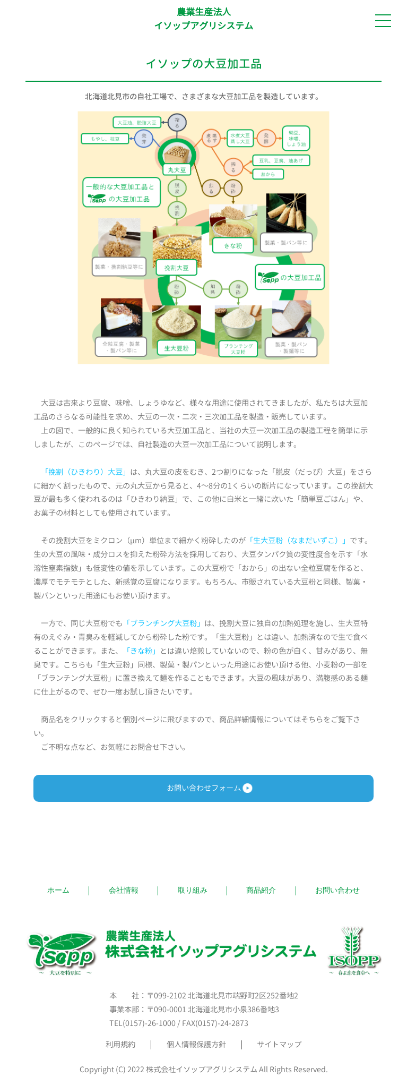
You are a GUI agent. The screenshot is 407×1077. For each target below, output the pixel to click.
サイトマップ (279, 1044)
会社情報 (123, 890)
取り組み (192, 890)
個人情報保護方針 (196, 1044)
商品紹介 (261, 890)
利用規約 (120, 1044)
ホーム (58, 890)
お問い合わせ (337, 890)
